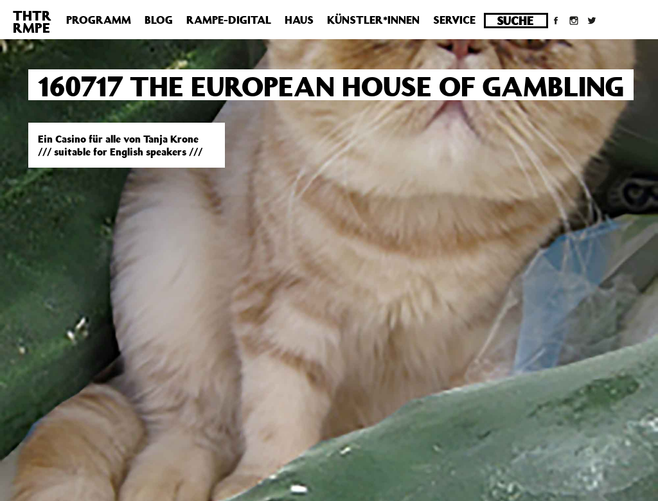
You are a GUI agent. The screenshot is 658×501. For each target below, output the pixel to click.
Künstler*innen (373, 20)
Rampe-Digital (228, 20)
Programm (98, 20)
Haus (299, 20)
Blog (159, 20)
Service (454, 20)
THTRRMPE (32, 21)
